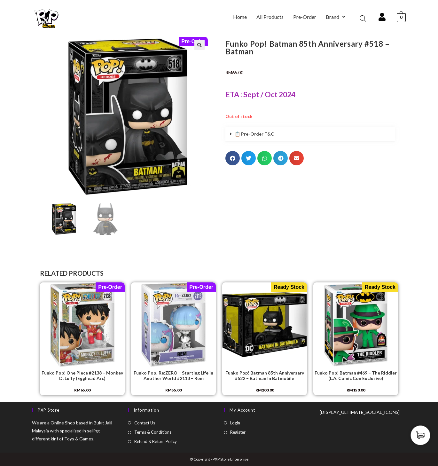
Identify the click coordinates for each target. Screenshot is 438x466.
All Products (270, 17)
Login (235, 422)
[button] (335, 17)
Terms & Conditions (152, 432)
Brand (335, 17)
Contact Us (144, 422)
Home (240, 17)
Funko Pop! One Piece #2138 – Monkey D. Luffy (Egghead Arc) (82, 375)
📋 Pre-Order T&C (254, 134)
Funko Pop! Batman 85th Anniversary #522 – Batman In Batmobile (264, 375)
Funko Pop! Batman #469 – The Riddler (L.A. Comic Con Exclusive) (356, 375)
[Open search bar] (363, 18)
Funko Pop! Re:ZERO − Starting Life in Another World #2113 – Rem (173, 375)
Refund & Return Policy (155, 441)
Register (238, 432)
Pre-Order (304, 17)
